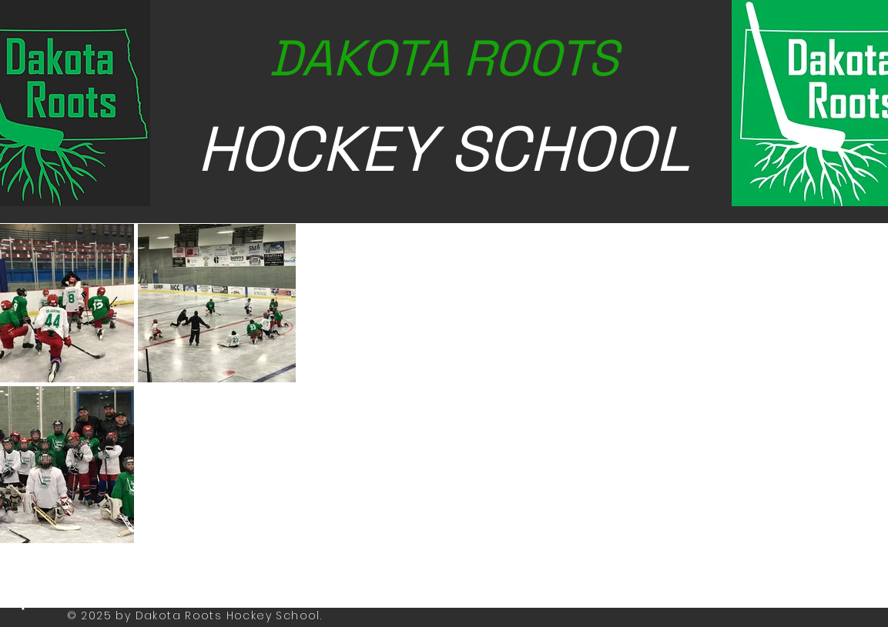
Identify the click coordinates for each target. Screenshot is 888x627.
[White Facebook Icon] (23, 604)
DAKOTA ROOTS (443, 58)
